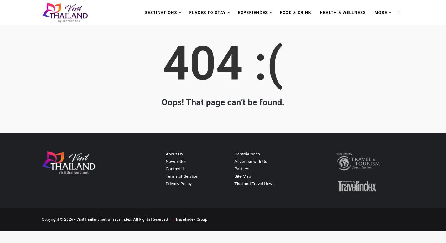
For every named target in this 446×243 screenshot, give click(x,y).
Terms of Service (181, 188)
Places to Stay (207, 12)
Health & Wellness (343, 12)
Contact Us (176, 181)
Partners (242, 181)
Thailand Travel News (254, 195)
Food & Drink (295, 12)
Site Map (242, 188)
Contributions (247, 166)
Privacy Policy (179, 195)
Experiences (253, 12)
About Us (174, 166)
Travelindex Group (191, 231)
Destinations (161, 12)
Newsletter (176, 173)
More (380, 12)
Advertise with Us (250, 173)
